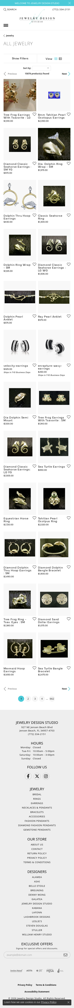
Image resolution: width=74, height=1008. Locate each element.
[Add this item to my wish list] (33, 114)
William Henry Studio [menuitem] (37, 934)
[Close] (69, 3)
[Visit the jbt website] (39, 970)
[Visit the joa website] (60, 970)
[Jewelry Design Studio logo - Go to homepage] (37, 17)
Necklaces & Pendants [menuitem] (37, 807)
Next (64, 73)
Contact (37, 849)
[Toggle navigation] (6, 25)
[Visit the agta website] (29, 970)
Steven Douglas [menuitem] (37, 925)
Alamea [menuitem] (37, 877)
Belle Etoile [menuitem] (37, 885)
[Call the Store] (37, 734)
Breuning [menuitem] (37, 890)
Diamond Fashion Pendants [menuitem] (37, 825)
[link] (61, 9)
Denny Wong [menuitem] (37, 894)
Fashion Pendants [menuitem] (37, 820)
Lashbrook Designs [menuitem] (37, 916)
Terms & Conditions (37, 862)
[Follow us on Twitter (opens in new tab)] (37, 776)
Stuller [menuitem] (37, 930)
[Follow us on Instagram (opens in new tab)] (46, 776)
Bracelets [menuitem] (37, 812)
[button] (10, 9)
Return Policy (37, 853)
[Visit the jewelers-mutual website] (16, 970)
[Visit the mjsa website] (50, 970)
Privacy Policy (37, 857)
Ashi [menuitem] (37, 881)
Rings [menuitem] (37, 798)
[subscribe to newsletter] (65, 955)
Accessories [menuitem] (37, 816)
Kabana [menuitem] (37, 908)
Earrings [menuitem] (37, 803)
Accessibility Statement (36, 991)
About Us (37, 844)
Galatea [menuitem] (37, 899)
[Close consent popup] (68, 1002)
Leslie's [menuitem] (37, 921)
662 (52, 698)
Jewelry (10, 35)
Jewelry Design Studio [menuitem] (37, 903)
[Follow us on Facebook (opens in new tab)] (28, 776)
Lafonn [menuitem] (37, 912)
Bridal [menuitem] (36, 794)
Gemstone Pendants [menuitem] (37, 829)
